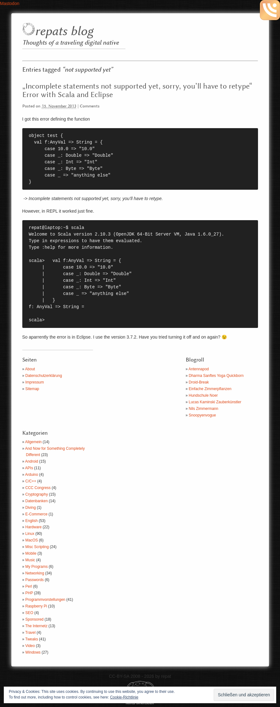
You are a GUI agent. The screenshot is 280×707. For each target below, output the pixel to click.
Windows (33, 652)
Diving (30, 507)
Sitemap (32, 389)
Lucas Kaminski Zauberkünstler (215, 402)
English (31, 521)
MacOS (31, 540)
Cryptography (36, 494)
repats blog (64, 31)
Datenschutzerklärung (43, 375)
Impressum (34, 382)
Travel (30, 632)
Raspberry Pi (36, 606)
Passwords (34, 580)
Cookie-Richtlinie (124, 697)
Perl (28, 586)
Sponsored (34, 619)
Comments (90, 106)
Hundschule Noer (203, 395)
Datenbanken (36, 501)
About (30, 369)
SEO (29, 613)
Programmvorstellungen (45, 599)
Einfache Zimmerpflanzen (210, 389)
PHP (29, 593)
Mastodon (9, 3)
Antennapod (199, 369)
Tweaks (31, 639)
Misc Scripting (37, 547)
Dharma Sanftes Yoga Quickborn (216, 375)
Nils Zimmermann (203, 408)
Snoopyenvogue (202, 415)
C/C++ (30, 481)
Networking (34, 573)
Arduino (31, 474)
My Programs (36, 566)
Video (30, 646)
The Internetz (36, 626)
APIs (29, 468)
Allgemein (33, 442)
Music (30, 560)
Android (31, 461)
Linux (30, 533)
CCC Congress (38, 488)
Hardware (33, 527)
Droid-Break (199, 382)
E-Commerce (36, 514)
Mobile (30, 553)
